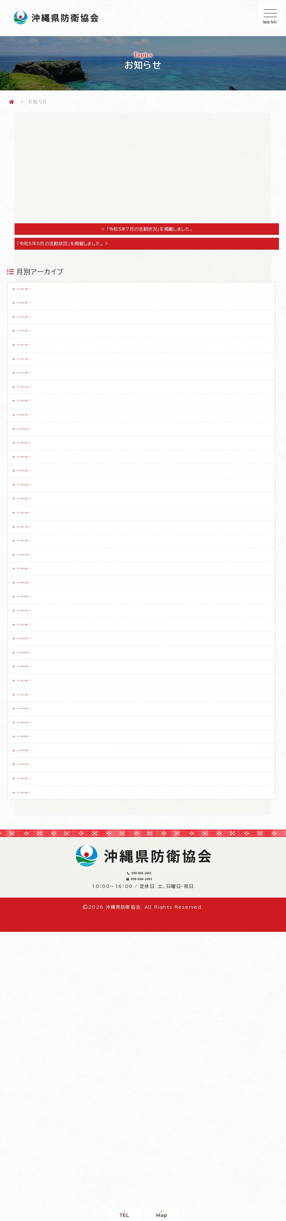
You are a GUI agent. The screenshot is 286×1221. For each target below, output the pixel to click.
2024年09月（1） (45, 689)
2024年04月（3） (45, 794)
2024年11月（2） (45, 648)
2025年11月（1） (44, 397)
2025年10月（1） (44, 418)
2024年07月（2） (45, 731)
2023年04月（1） (45, 1045)
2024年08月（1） (45, 710)
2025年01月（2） (45, 606)
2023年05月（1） (45, 1024)
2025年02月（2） (45, 585)
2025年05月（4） (45, 522)
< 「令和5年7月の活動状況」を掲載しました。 (146, 229)
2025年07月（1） (45, 480)
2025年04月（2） (45, 543)
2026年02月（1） (45, 334)
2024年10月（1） (45, 668)
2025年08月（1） (45, 459)
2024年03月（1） (45, 815)
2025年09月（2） (45, 438)
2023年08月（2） (45, 961)
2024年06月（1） (45, 752)
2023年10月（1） (45, 919)
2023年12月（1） (45, 877)
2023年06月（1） (45, 1003)
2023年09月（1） (45, 940)
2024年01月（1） (45, 857)
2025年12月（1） (45, 375)
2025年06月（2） (45, 501)
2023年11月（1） (44, 898)
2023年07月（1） (45, 982)
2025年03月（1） (45, 564)
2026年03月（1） (45, 313)
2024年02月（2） (45, 836)
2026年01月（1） (45, 355)
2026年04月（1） (45, 292)
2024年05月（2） (45, 773)
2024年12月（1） (45, 627)
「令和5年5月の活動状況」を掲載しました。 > (67, 243)
